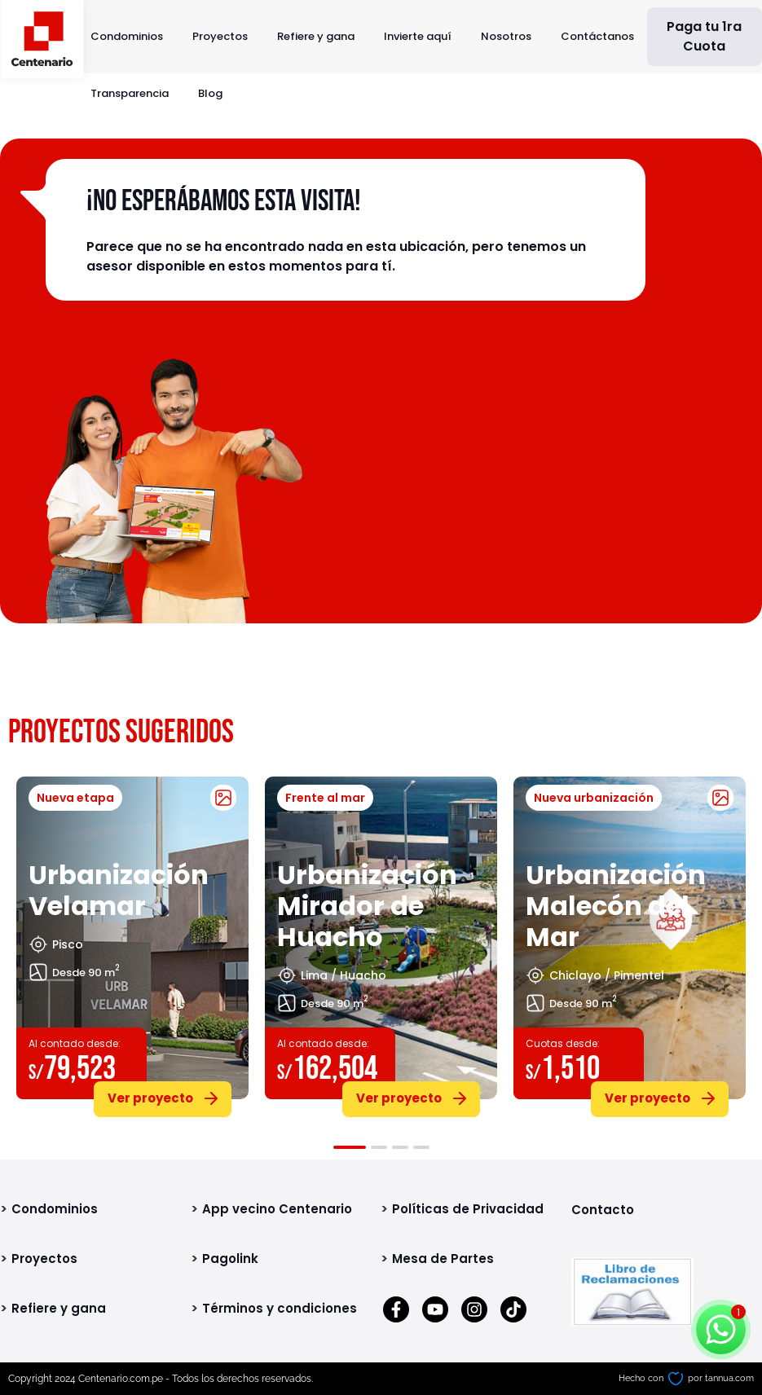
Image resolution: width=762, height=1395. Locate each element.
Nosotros (506, 36)
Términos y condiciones (279, 1308)
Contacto (602, 1209)
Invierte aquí (417, 36)
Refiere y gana (316, 36)
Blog (210, 93)
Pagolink (230, 1258)
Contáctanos (597, 36)
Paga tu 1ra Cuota (704, 36)
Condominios (126, 36)
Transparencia (129, 93)
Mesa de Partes (443, 1258)
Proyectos (220, 36)
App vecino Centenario (277, 1208)
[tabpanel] (132, 943)
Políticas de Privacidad (468, 1208)
